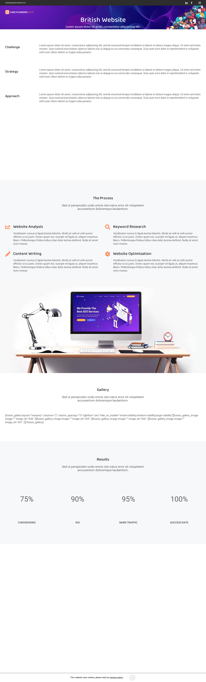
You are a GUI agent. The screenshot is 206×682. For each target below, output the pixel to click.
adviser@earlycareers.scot (15, 3)
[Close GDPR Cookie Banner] (132, 677)
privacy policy (116, 677)
